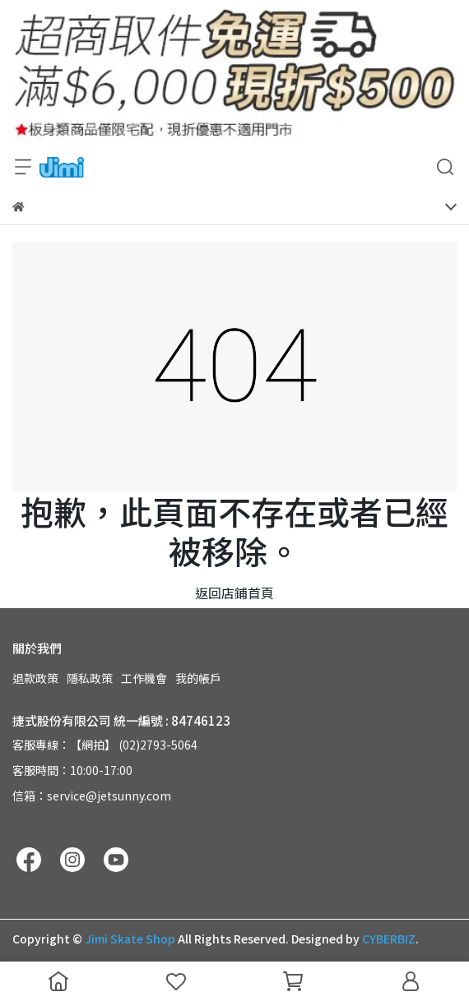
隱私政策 (90, 678)
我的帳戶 (198, 678)
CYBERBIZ (389, 938)
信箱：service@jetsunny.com (91, 795)
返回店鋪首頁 (234, 592)
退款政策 (35, 678)
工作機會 (144, 678)
